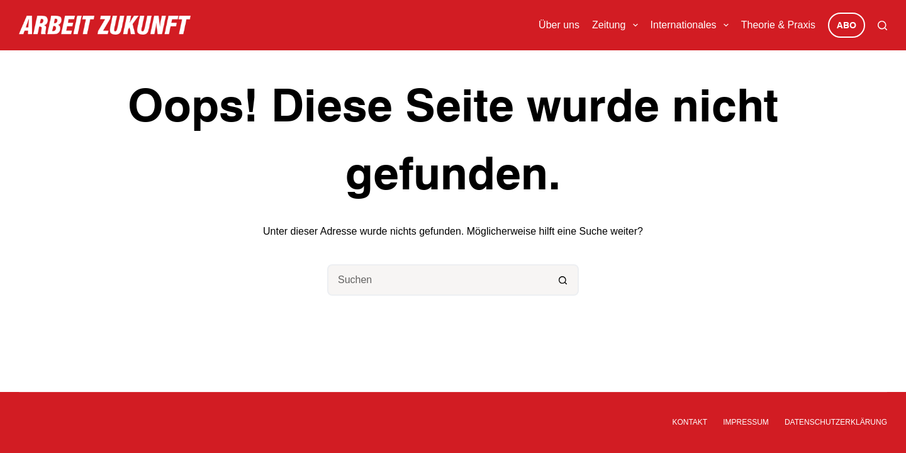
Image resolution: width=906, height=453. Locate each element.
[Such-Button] (563, 280)
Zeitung (617, 25)
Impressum (746, 422)
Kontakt (689, 422)
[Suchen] (882, 25)
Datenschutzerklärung (836, 422)
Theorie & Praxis (778, 25)
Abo (846, 25)
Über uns (559, 25)
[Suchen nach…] (437, 280)
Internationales (692, 25)
